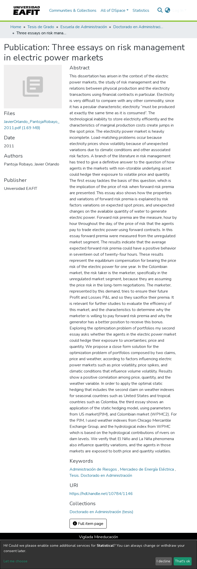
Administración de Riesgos (94, 469)
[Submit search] (160, 10)
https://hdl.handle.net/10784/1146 (101, 493)
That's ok (182, 561)
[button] (167, 10)
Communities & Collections (72, 10)
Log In (177, 10)
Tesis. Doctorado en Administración (101, 475)
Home (15, 27)
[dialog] (98, 554)
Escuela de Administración (83, 27)
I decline (163, 561)
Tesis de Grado (40, 27)
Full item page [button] (88, 523)
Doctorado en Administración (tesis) (138, 27)
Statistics (141, 10)
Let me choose (15, 561)
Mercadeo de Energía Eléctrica (147, 469)
